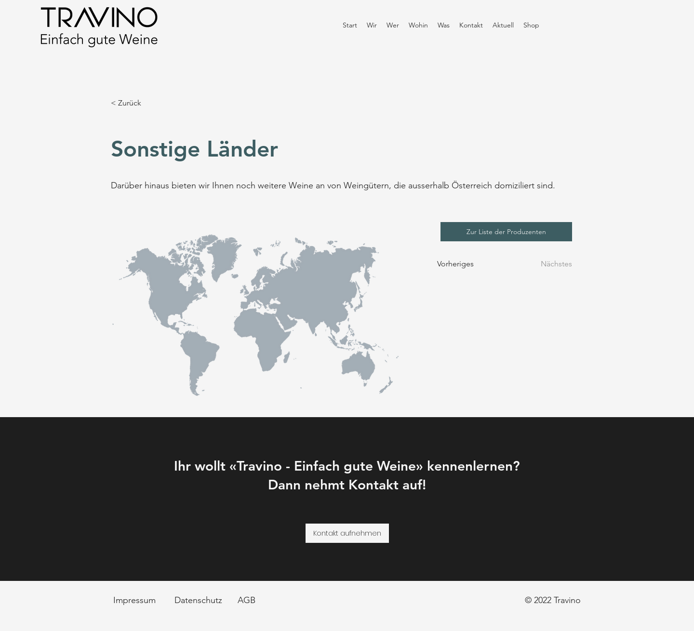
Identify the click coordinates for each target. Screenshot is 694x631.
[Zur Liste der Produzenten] (506, 231)
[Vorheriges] (460, 264)
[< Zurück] (142, 103)
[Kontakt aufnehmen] (347, 533)
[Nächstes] (550, 264)
